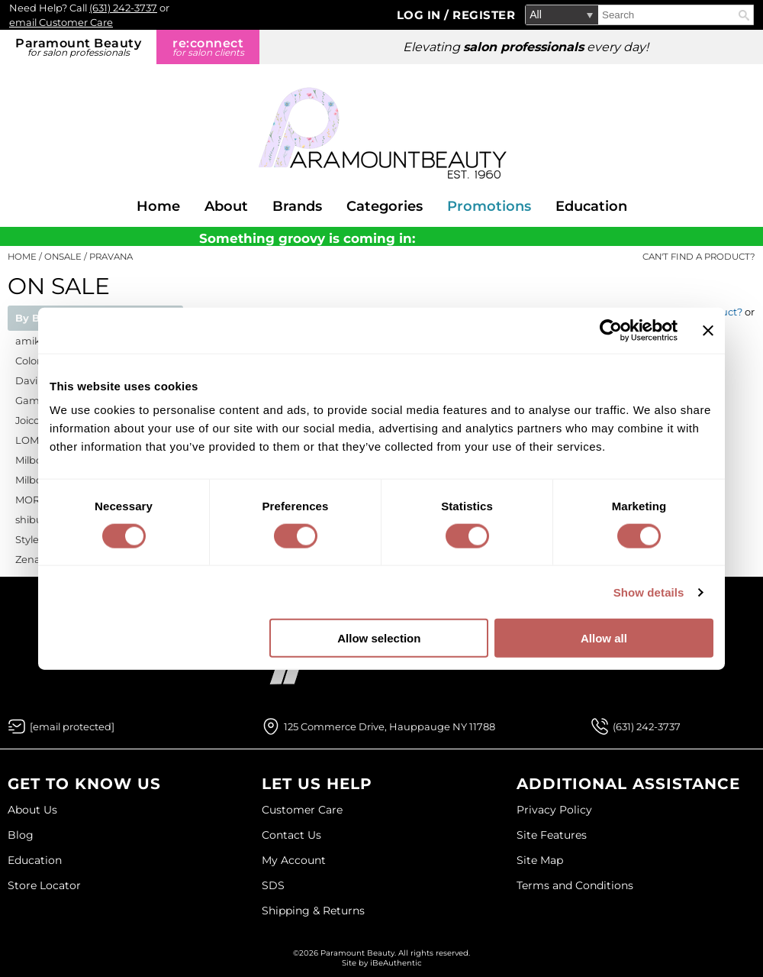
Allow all (604, 638)
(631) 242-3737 (123, 8)
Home (158, 206)
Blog (21, 835)
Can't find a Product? (698, 256)
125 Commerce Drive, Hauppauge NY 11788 (389, 726)
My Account (294, 860)
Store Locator (44, 885)
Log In (421, 15)
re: (208, 47)
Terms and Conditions (575, 885)
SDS (273, 885)
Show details (648, 591)
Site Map (540, 860)
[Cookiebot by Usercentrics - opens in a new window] (611, 330)
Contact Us (291, 835)
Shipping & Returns (313, 910)
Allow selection (378, 638)
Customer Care (302, 810)
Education (591, 206)
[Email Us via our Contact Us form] (72, 726)
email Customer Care (61, 22)
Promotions (489, 206)
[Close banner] (708, 330)
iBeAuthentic (396, 963)
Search (744, 15)
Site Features (552, 835)
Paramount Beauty (78, 47)
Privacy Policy (554, 810)
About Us (32, 810)
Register (483, 15)
